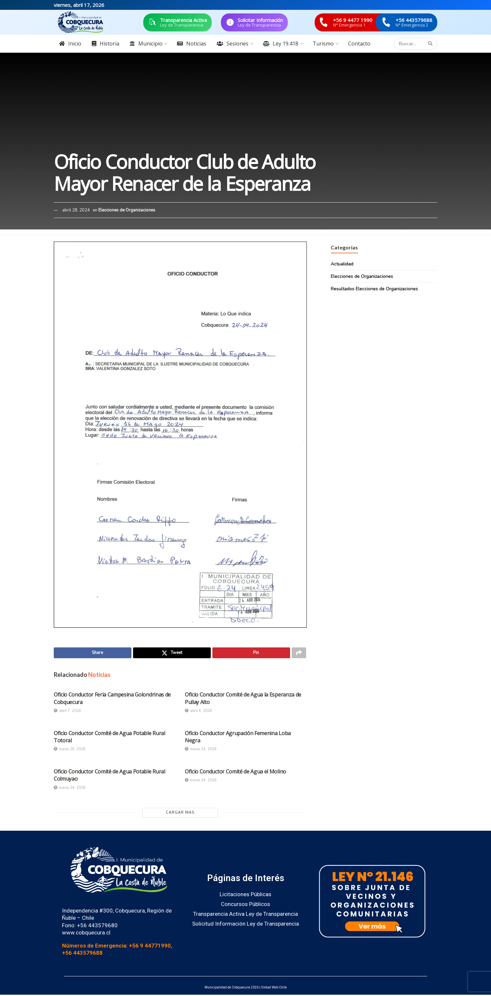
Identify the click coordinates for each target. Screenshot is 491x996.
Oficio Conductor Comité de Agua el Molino (235, 772)
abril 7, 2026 (67, 712)
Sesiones (232, 43)
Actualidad (342, 264)
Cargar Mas (180, 813)
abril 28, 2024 (76, 210)
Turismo (323, 43)
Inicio (70, 43)
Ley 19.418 (280, 43)
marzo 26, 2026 (70, 750)
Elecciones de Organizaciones (126, 210)
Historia (105, 43)
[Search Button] (431, 44)
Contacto (359, 43)
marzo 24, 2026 (201, 750)
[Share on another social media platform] (299, 653)
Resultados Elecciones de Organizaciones (374, 289)
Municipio (146, 43)
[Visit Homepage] (81, 22)
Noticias (191, 43)
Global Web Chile (274, 989)
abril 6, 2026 (198, 712)
